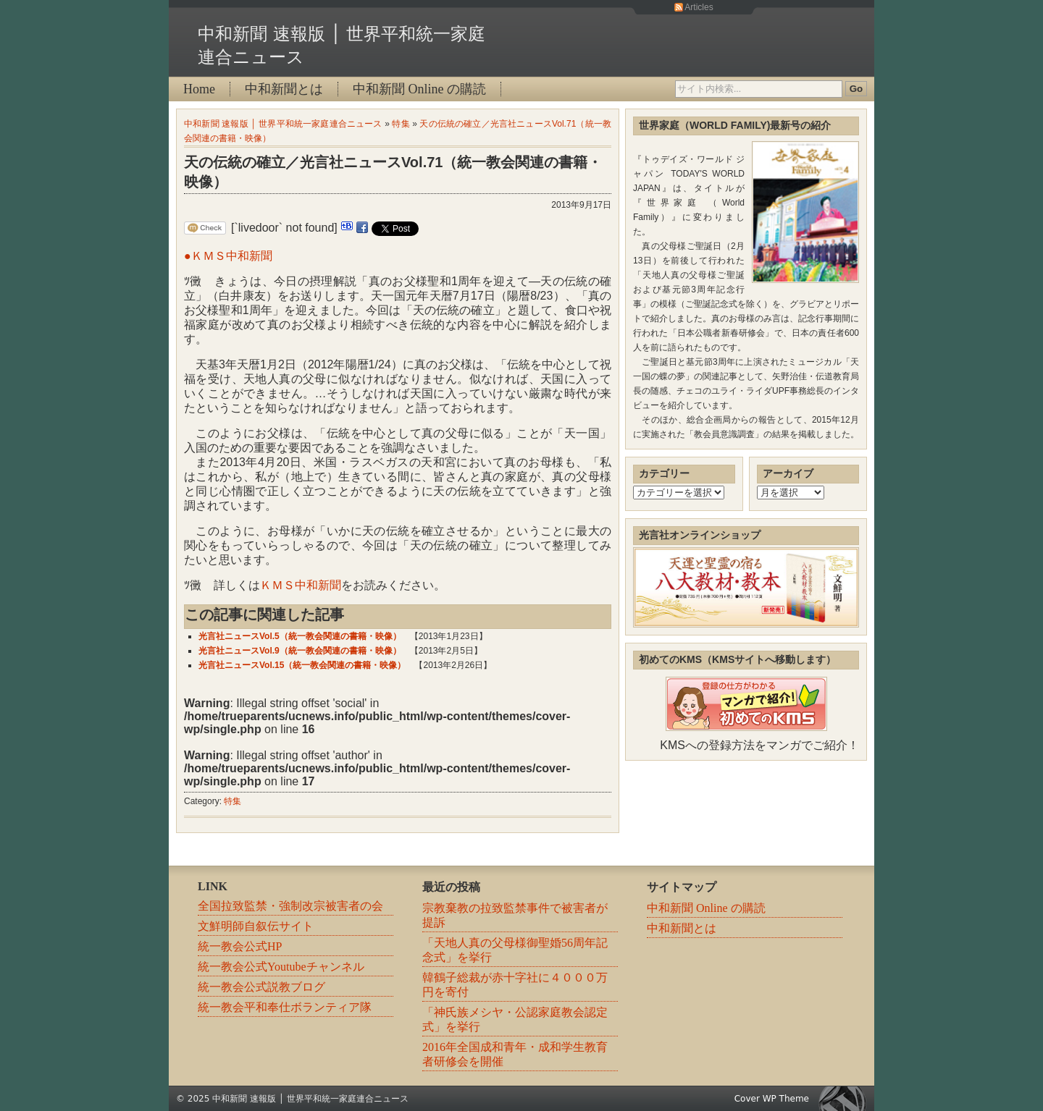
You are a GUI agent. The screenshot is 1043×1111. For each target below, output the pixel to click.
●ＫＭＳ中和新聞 (228, 256)
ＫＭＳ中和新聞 (300, 585)
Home (199, 89)
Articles (698, 7)
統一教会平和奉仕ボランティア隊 (285, 1007)
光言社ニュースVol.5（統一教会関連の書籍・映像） (299, 636)
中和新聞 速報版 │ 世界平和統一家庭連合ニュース (283, 124)
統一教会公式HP (240, 946)
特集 (400, 124)
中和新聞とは (284, 89)
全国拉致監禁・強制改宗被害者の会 (290, 906)
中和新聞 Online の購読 (419, 89)
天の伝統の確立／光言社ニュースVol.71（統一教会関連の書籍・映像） (393, 172)
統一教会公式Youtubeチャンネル (281, 966)
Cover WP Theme (771, 1099)
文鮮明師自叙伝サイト (256, 926)
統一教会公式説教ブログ (261, 987)
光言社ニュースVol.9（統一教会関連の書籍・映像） (299, 651)
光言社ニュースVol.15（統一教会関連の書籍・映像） (302, 665)
